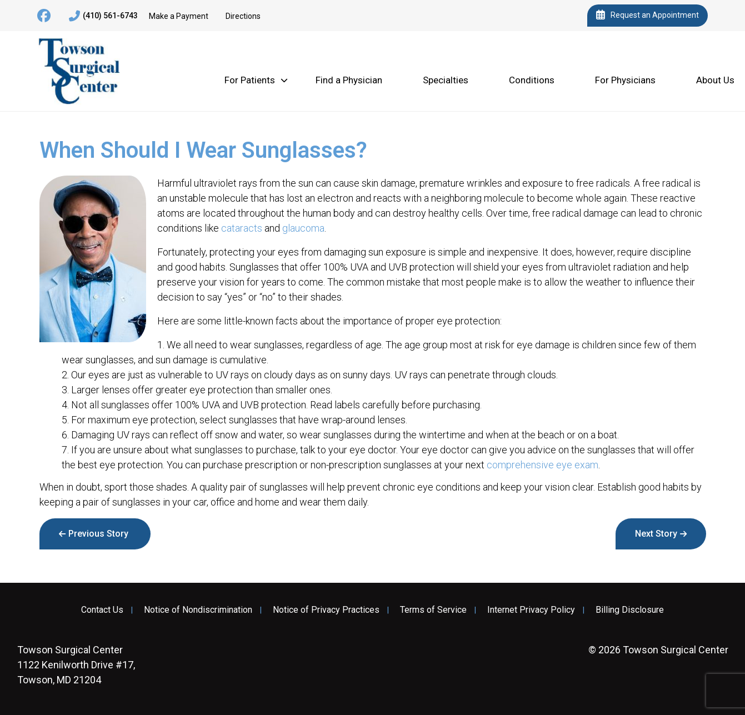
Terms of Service (433, 610)
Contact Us (102, 610)
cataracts (241, 228)
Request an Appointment (647, 15)
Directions (243, 16)
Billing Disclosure (630, 610)
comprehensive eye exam (542, 465)
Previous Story (98, 533)
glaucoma (303, 228)
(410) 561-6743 (103, 16)
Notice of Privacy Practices (326, 610)
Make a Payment (178, 16)
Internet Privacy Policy (531, 610)
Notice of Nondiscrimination (198, 610)
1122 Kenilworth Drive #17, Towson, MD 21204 (76, 665)
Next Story (656, 533)
